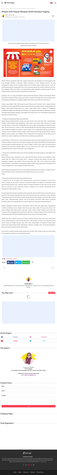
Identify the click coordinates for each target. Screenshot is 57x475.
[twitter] (26, 465)
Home (3, 8)
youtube (15, 341)
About (19, 472)
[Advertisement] (28, 31)
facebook (15, 337)
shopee (7, 8)
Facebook (11, 262)
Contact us (26, 472)
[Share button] (32, 262)
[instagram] (31, 465)
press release (9, 258)
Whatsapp (27, 262)
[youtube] (28, 465)
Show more (51, 292)
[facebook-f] (23, 465)
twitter (44, 341)
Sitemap (32, 472)
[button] (51, 3)
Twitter (19, 262)
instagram (44, 337)
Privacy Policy (40, 472)
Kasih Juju (28, 284)
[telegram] (33, 465)
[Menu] (2, 2)
